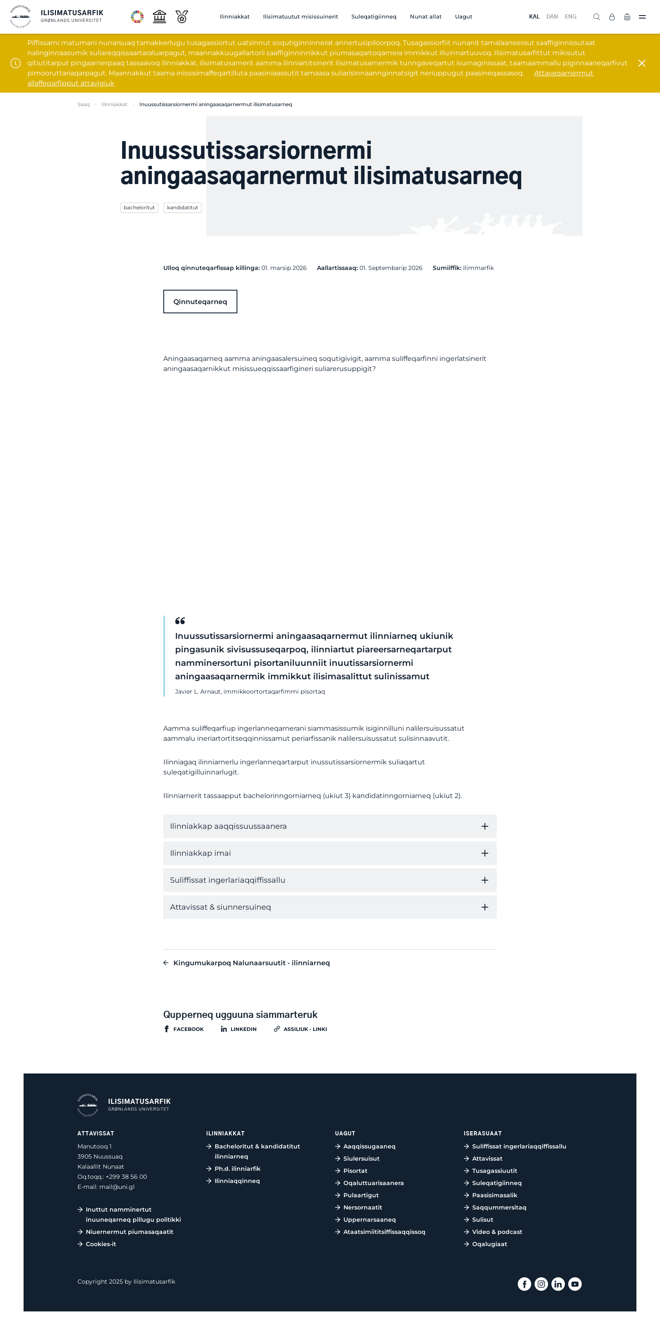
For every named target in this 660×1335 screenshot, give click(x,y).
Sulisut (482, 1219)
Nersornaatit (362, 1207)
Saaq (83, 104)
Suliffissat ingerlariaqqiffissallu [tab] (227, 880)
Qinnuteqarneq (200, 302)
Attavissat (487, 1158)
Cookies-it (101, 1244)
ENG (571, 17)
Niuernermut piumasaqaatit (129, 1232)
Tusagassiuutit (494, 1171)
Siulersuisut (361, 1158)
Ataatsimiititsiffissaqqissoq (384, 1232)
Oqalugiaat (489, 1244)
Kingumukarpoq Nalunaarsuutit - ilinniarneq (251, 963)
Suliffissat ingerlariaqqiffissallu (519, 1146)
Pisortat (355, 1171)
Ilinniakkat (235, 16)
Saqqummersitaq (499, 1207)
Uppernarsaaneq (369, 1219)
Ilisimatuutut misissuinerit (300, 16)
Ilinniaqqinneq (237, 1181)
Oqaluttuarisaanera (373, 1183)
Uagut (463, 16)
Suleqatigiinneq (374, 16)
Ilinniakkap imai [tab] (200, 853)
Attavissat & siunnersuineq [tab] (220, 907)
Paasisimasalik (494, 1195)
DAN (552, 17)
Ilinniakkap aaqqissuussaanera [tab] (228, 826)
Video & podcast (497, 1232)
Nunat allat (426, 16)
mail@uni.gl (117, 1187)
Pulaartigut (361, 1195)
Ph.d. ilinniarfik (238, 1168)
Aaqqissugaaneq (369, 1146)
